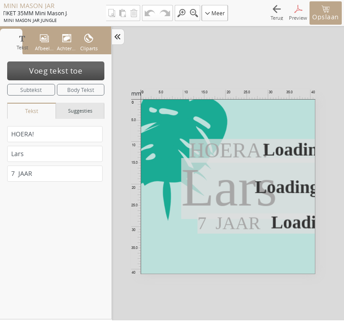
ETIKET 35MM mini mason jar (35, 13)
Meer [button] (215, 13)
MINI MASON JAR (29, 6)
